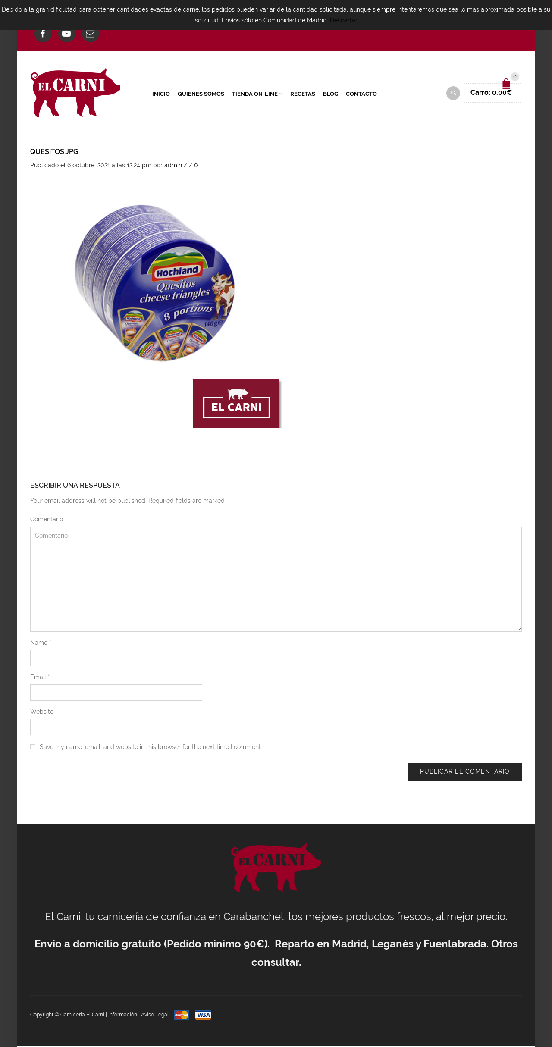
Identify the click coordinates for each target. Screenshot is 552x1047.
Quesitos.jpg (54, 153)
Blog (330, 94)
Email (40, 678)
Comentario (46, 520)
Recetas (302, 94)
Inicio (161, 94)
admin (173, 166)
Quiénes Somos (201, 94)
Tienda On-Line (255, 94)
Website (41, 712)
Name (40, 643)
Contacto (361, 94)
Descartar (344, 20)
